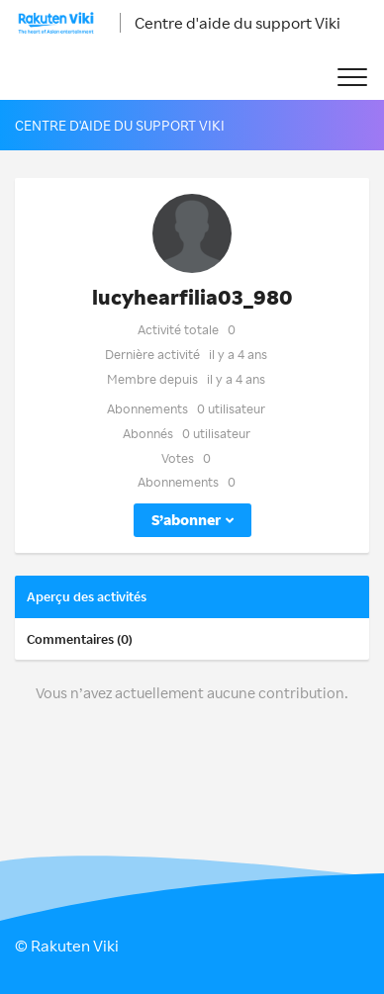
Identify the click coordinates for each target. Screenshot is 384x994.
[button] (352, 77)
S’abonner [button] (186, 519)
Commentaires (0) (80, 639)
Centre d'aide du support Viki (237, 23)
